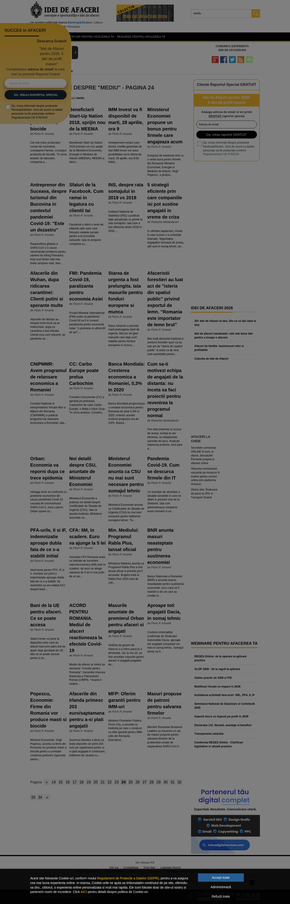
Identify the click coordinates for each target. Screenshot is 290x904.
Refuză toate (221, 896)
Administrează (221, 887)
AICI (84, 892)
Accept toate (221, 877)
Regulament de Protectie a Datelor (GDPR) (128, 878)
